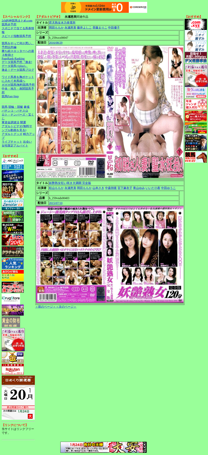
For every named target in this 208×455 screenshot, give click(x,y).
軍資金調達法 (10, 122)
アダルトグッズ (12, 134)
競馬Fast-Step (10, 96)
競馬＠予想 (9, 24)
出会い (27, 141)
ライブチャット (12, 141)
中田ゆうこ (168, 188)
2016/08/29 (55, 42)
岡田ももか (56, 27)
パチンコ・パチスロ (15, 110)
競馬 (5, 106)
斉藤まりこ (99, 27)
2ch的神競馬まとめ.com (17, 20)
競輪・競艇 (15, 106)
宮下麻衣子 (125, 188)
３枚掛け (7, 54)
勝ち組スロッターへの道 (18, 51)
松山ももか (56, 188)
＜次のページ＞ (66, 306)
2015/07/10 (55, 203)
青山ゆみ (139, 188)
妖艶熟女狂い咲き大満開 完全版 (70, 183)
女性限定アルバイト (15, 145)
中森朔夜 (111, 188)
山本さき (98, 188)
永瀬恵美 (70, 27)
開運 (23, 122)
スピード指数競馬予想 (16, 36)
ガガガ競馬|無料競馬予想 (18, 84)
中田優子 (114, 27)
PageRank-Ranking (13, 58)
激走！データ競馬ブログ (18, 69)
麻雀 (27, 106)
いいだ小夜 (153, 188)
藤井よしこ (84, 27)
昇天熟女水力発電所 (62, 22)
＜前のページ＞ (45, 306)
